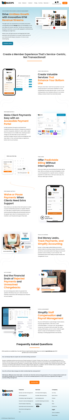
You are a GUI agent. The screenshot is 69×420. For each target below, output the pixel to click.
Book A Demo (54, 395)
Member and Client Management (26, 392)
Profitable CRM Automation (41, 395)
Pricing (35, 3)
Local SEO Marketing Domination (42, 401)
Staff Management (23, 395)
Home (19, 3)
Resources (46, 3)
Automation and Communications (26, 406)
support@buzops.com (50, 351)
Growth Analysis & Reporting (25, 403)
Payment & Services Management (26, 401)
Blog (53, 401)
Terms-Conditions (56, 412)
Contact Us (54, 406)
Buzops (15, 25)
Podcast (53, 398)
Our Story (40, 3)
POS (20, 412)
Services (30, 3)
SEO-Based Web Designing (40, 392)
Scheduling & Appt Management (26, 398)
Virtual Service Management (25, 409)
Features (24, 3)
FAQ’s (53, 403)
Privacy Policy (55, 415)
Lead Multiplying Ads (39, 398)
